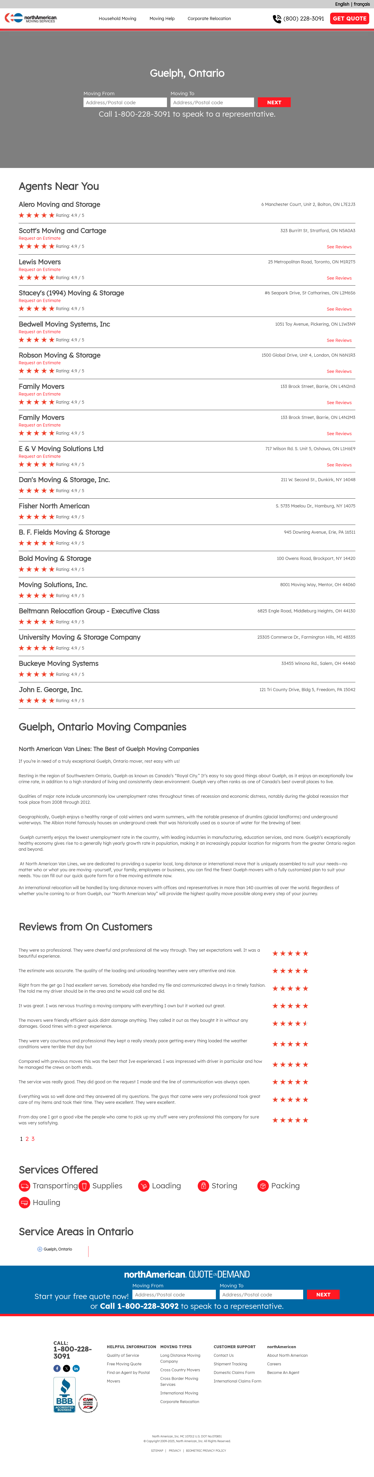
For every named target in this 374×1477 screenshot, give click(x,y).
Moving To (182, 93)
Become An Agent (283, 1372)
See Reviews (339, 247)
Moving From (98, 93)
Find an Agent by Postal (128, 1372)
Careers (274, 1364)
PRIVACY (175, 1450)
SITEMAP (157, 1450)
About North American (287, 1355)
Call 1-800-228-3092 (139, 1306)
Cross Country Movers (180, 1369)
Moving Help (162, 18)
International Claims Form (237, 1381)
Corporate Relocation (209, 18)
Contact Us (224, 1355)
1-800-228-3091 (80, 1350)
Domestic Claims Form (234, 1372)
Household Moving (117, 18)
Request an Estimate (40, 238)
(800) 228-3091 (304, 18)
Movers (113, 1381)
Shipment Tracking (230, 1364)
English (342, 4)
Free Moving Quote (124, 1364)
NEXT (274, 102)
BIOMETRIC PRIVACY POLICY (206, 1450)
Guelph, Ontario (58, 1249)
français (362, 4)
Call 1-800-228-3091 (135, 114)
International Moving (179, 1393)
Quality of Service (123, 1355)
